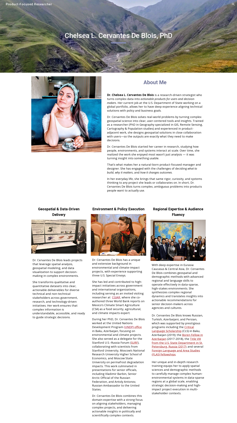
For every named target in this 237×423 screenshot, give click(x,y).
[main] (118, 36)
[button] (233, 4)
